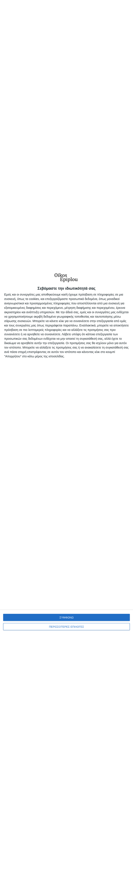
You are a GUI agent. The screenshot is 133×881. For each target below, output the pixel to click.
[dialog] (66, 572)
